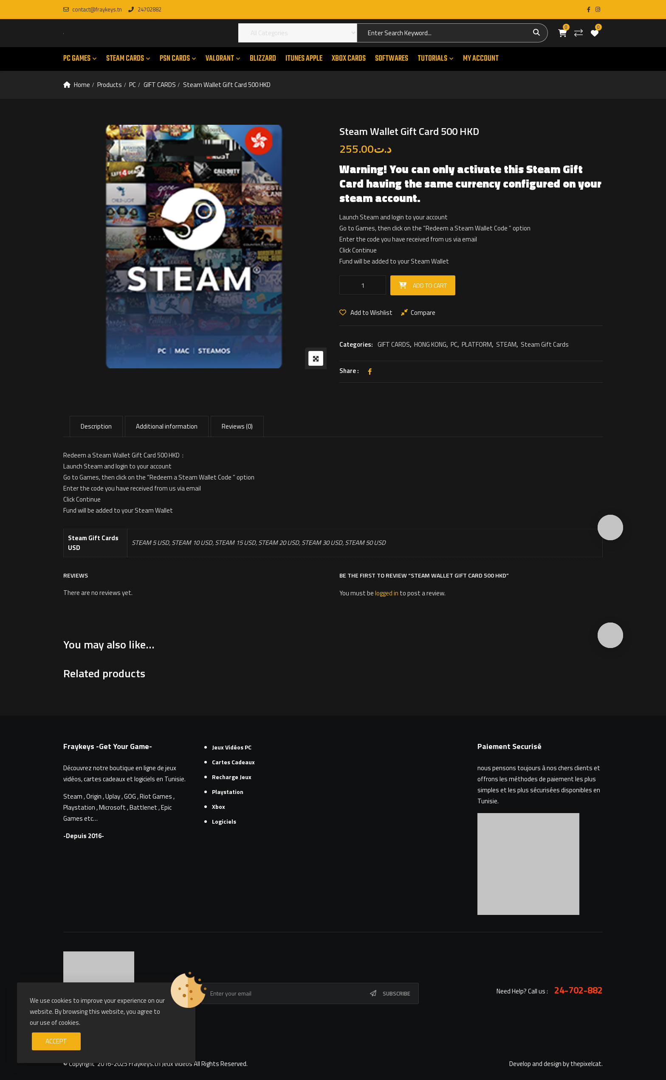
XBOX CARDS (349, 59)
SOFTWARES (391, 59)
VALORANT (220, 59)
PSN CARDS (175, 59)
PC (132, 85)
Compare (423, 312)
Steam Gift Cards (545, 344)
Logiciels (224, 821)
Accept (56, 1041)
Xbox (218, 806)
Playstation (227, 791)
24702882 (144, 9)
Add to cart (430, 285)
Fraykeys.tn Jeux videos (160, 1064)
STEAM (506, 344)
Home (82, 85)
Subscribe (396, 993)
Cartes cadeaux (233, 761)
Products (109, 85)
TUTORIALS (432, 59)
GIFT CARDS (160, 85)
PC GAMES (76, 59)
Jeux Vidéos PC (231, 747)
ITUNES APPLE (303, 59)
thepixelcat (585, 1064)
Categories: (356, 344)
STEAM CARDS (125, 59)
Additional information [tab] (167, 426)
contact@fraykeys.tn (92, 9)
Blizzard (263, 59)
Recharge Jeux (231, 776)
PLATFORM (477, 344)
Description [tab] (96, 426)
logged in (386, 593)
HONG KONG (430, 344)
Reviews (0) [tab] (237, 426)
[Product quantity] (362, 285)
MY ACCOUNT (481, 59)
